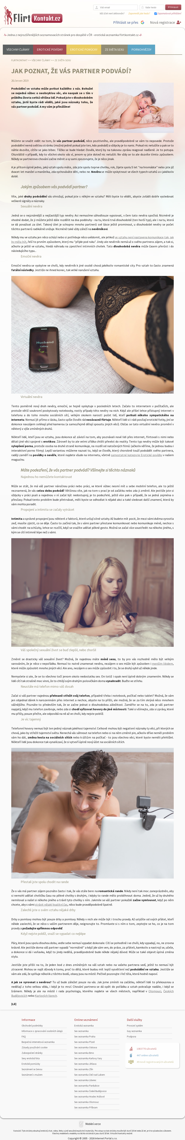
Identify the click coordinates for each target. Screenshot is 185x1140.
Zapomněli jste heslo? (139, 13)
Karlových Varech (46, 996)
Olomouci (155, 991)
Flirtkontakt (19, 60)
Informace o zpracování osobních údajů (42, 1031)
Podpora (131, 1036)
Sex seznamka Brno (84, 1053)
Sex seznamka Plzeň (84, 1042)
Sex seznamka (81, 1031)
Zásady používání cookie (34, 1047)
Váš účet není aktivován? (112, 13)
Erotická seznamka (84, 1025)
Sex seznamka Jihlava (85, 1063)
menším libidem (162, 663)
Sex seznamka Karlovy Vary (88, 1058)
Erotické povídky (50, 49)
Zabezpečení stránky (32, 1053)
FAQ (24, 1036)
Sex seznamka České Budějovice (90, 1091)
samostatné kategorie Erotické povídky (136, 455)
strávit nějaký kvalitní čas (51, 904)
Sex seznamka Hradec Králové (89, 1096)
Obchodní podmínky (32, 1025)
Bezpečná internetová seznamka (38, 1042)
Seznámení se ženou (32, 1069)
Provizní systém (135, 1025)
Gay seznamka (134, 1031)
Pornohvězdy (141, 49)
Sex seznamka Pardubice (86, 1085)
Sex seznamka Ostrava (85, 1047)
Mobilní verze (93, 1124)
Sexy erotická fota (31, 1058)
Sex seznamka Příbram (86, 1107)
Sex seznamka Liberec (85, 1080)
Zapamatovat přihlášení (169, 13)
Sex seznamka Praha (84, 1036)
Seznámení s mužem (32, 1074)
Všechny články (18, 49)
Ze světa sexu (114, 49)
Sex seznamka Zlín (83, 1069)
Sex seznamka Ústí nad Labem (89, 1074)
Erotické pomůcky (83, 49)
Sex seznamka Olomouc (86, 1102)
